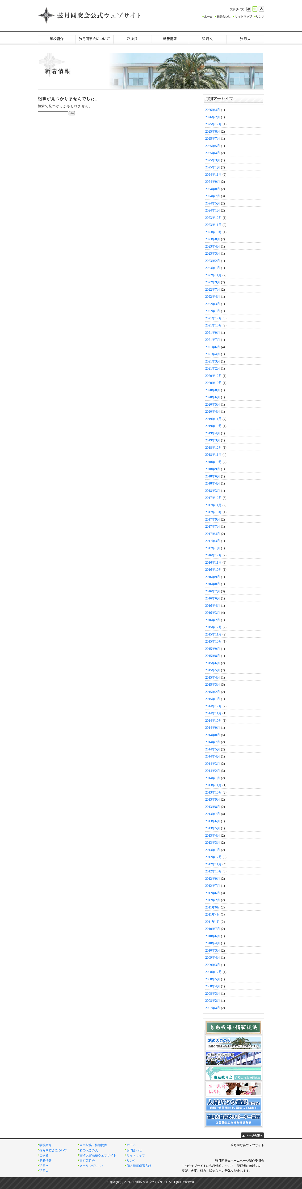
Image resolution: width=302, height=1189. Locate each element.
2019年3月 (212, 440)
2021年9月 (212, 332)
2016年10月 (213, 569)
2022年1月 (212, 311)
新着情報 (170, 39)
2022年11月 (213, 275)
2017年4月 (212, 534)
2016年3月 (212, 613)
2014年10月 (213, 720)
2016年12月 (213, 555)
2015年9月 (212, 649)
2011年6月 (212, 907)
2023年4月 (212, 246)
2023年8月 (212, 239)
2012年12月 (213, 857)
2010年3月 (212, 950)
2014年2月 (212, 771)
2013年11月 (213, 785)
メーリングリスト (92, 1166)
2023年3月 (212, 253)
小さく (248, 9)
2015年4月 (212, 677)
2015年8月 (212, 656)
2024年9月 (212, 181)
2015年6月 (212, 663)
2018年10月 (213, 462)
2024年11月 (213, 174)
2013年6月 (212, 821)
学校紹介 (57, 39)
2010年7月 (212, 929)
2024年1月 (212, 210)
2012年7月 (212, 886)
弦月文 (207, 39)
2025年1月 (212, 167)
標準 (254, 9)
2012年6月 (212, 893)
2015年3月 (212, 684)
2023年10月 (213, 232)
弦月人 (245, 39)
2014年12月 (213, 706)
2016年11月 (213, 562)
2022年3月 (212, 304)
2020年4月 (212, 411)
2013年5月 (212, 828)
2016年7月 (212, 591)
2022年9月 (212, 282)
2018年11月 (213, 454)
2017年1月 (212, 548)
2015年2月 (212, 692)
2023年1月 (212, 268)
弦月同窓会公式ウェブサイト (90, 15)
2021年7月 (212, 340)
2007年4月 (212, 1008)
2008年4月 (212, 986)
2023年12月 (213, 218)
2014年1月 (212, 778)
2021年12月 (213, 318)
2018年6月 (212, 476)
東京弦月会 (87, 1160)
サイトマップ (136, 1155)
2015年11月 (213, 634)
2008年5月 (212, 979)
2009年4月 (212, 957)
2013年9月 (212, 799)
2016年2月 (212, 620)
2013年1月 (212, 850)
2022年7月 (212, 289)
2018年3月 (212, 491)
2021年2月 (212, 368)
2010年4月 (212, 943)
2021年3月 (212, 361)
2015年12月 (213, 627)
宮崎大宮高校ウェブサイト (98, 1155)
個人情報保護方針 (139, 1166)
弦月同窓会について (94, 39)
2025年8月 (212, 131)
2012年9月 (212, 878)
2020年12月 (213, 376)
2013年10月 (213, 792)
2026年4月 (212, 110)
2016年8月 (212, 584)
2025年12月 (213, 124)
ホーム (131, 1145)
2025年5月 (212, 146)
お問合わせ (134, 1150)
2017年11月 (213, 505)
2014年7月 (212, 742)
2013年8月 (212, 807)
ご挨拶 (132, 39)
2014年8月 (212, 735)
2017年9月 (212, 519)
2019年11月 (213, 419)
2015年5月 (212, 670)
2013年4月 (212, 835)
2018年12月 (213, 447)
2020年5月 (212, 404)
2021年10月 (213, 325)
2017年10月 (213, 512)
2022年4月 (212, 296)
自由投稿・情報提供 (93, 1145)
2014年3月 (212, 764)
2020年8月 (212, 390)
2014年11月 (213, 713)
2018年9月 (212, 469)
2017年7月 (212, 526)
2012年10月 (213, 871)
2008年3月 (212, 993)
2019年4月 (212, 433)
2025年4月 (212, 153)
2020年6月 (212, 397)
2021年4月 (212, 354)
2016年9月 (212, 577)
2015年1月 (212, 699)
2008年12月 (213, 972)
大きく (261, 9)
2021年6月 (212, 347)
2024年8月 (212, 189)
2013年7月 (212, 814)
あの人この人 (89, 1150)
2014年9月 (212, 727)
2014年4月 (212, 756)
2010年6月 (212, 936)
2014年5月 (212, 749)
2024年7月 (212, 196)
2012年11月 (213, 864)
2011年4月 (212, 914)
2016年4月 (212, 605)
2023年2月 (212, 261)
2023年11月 (213, 225)
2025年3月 (212, 160)
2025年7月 (212, 138)
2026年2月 (212, 117)
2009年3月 (212, 965)
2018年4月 (212, 483)
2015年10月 (213, 641)
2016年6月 (212, 598)
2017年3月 (212, 541)
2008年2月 (212, 1000)
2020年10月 (213, 383)
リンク (131, 1160)
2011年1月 (212, 922)
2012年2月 (212, 900)
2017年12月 (213, 498)
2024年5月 (212, 203)
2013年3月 (212, 842)
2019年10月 (213, 426)
